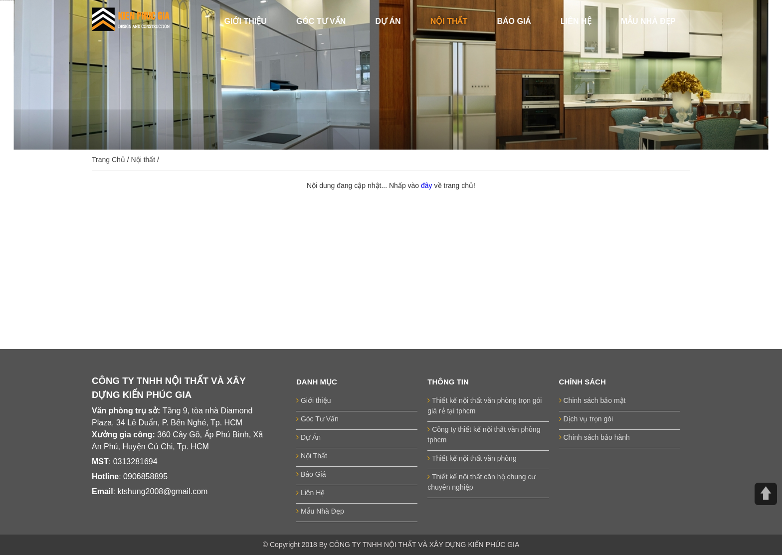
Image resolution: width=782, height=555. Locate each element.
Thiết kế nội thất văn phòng (471, 458)
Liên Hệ (310, 493)
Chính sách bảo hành (594, 437)
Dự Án (308, 437)
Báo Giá (311, 474)
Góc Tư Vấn (317, 419)
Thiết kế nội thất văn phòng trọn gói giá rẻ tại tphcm (484, 405)
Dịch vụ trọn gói (586, 419)
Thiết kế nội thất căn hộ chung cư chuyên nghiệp (481, 482)
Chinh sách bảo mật (592, 400)
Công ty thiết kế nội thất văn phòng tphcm (483, 434)
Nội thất (143, 160)
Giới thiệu (313, 400)
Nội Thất (311, 456)
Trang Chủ (108, 160)
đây (427, 185)
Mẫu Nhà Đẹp (320, 511)
